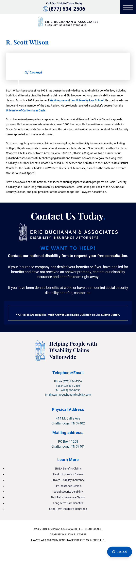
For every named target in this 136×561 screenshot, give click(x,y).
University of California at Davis (25, 110)
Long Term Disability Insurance (68, 508)
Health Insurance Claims (68, 474)
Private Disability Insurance (68, 480)
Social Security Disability (68, 491)
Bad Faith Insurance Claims (68, 497)
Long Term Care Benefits (68, 503)
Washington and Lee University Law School (77, 100)
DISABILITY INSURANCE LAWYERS (68, 534)
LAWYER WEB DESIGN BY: (45, 540)
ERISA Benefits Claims (68, 468)
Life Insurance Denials (68, 485)
